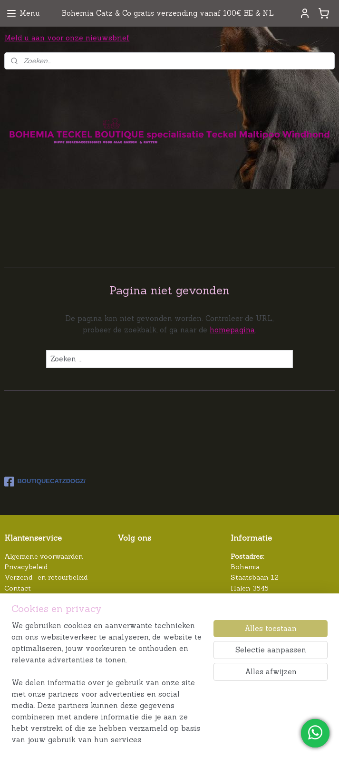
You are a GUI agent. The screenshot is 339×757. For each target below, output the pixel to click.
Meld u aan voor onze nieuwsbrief (66, 37)
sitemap (193, 739)
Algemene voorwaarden (43, 556)
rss (208, 739)
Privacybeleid (26, 567)
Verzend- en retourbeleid (45, 577)
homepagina (232, 329)
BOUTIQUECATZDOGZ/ (44, 481)
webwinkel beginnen (239, 739)
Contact (17, 588)
